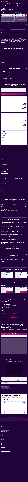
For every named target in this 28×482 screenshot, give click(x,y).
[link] (25, 99)
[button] (1, 1)
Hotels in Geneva (4, 404)
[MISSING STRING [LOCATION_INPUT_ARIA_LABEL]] (14, 378)
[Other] (24, 60)
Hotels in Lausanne (4, 412)
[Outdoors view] (17, 60)
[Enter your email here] (14, 383)
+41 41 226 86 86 (3, 10)
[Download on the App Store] (7, 451)
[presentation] (26, 24)
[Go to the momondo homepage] (5, 1)
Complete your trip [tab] (19, 397)
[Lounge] (7, 57)
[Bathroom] (24, 54)
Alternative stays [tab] (8, 397)
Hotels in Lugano (4, 410)
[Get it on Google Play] (3, 451)
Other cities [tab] (3, 397)
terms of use (10, 388)
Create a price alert (11, 313)
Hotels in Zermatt (4, 402)
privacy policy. (14, 388)
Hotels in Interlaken (4, 403)
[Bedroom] (17, 54)
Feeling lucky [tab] (14, 397)
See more (25, 285)
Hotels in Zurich (4, 401)
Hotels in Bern (3, 411)
